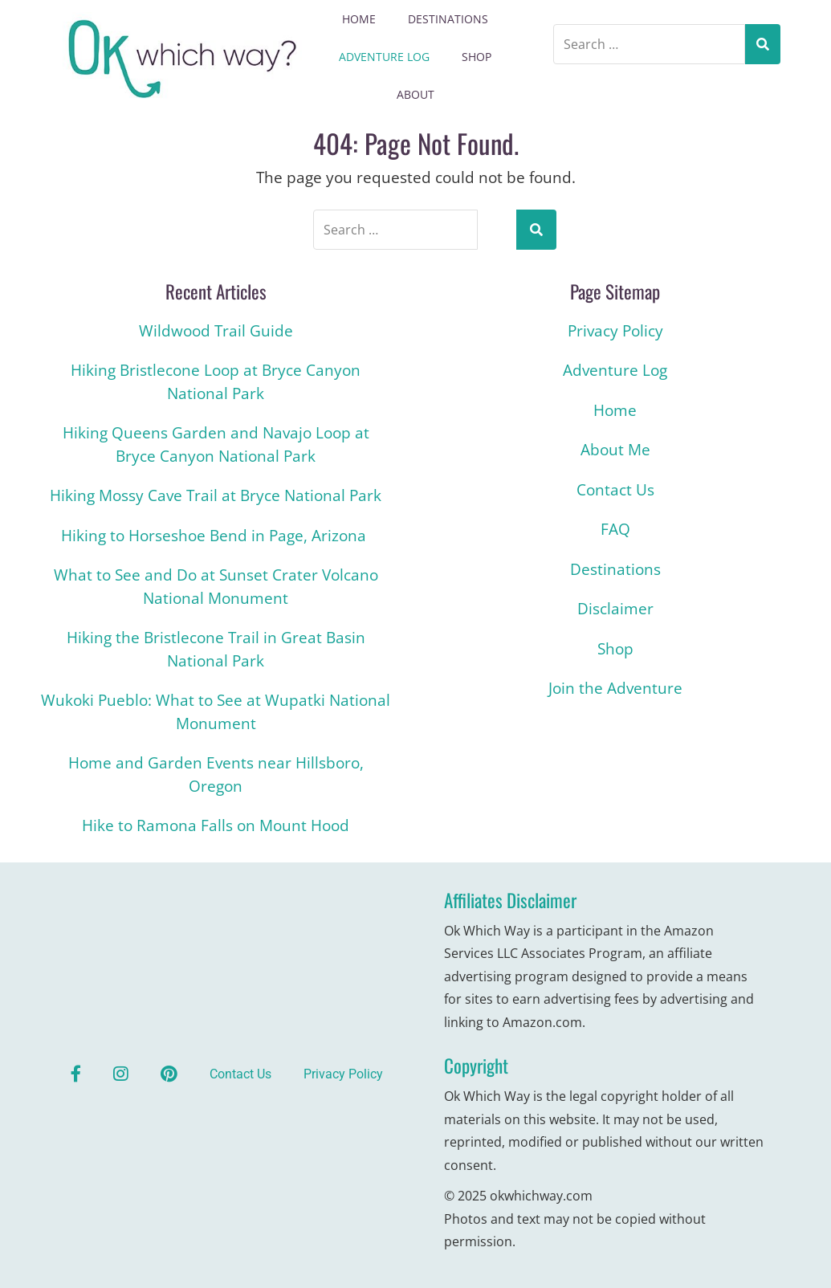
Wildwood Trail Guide (216, 330)
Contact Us (615, 489)
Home (359, 18)
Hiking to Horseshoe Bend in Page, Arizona (215, 535)
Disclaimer (615, 608)
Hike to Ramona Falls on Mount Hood (215, 825)
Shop (476, 56)
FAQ (615, 529)
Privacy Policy (615, 330)
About (415, 94)
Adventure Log (384, 56)
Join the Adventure (615, 688)
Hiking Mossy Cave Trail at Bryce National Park (215, 495)
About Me (615, 449)
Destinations (448, 18)
